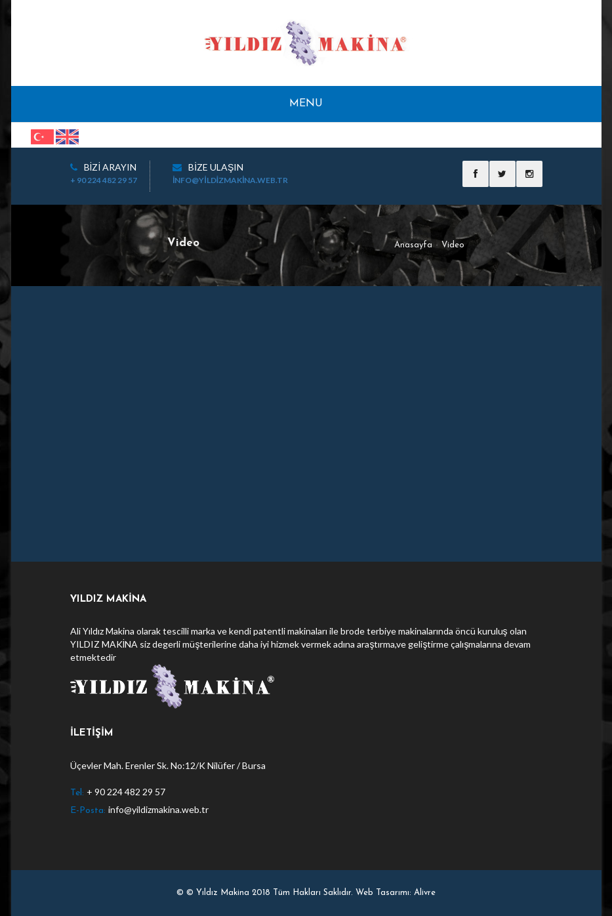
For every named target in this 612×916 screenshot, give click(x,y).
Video (452, 245)
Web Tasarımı (382, 892)
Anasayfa (413, 245)
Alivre (425, 892)
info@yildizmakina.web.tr (230, 180)
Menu (306, 103)
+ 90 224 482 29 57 (103, 180)
